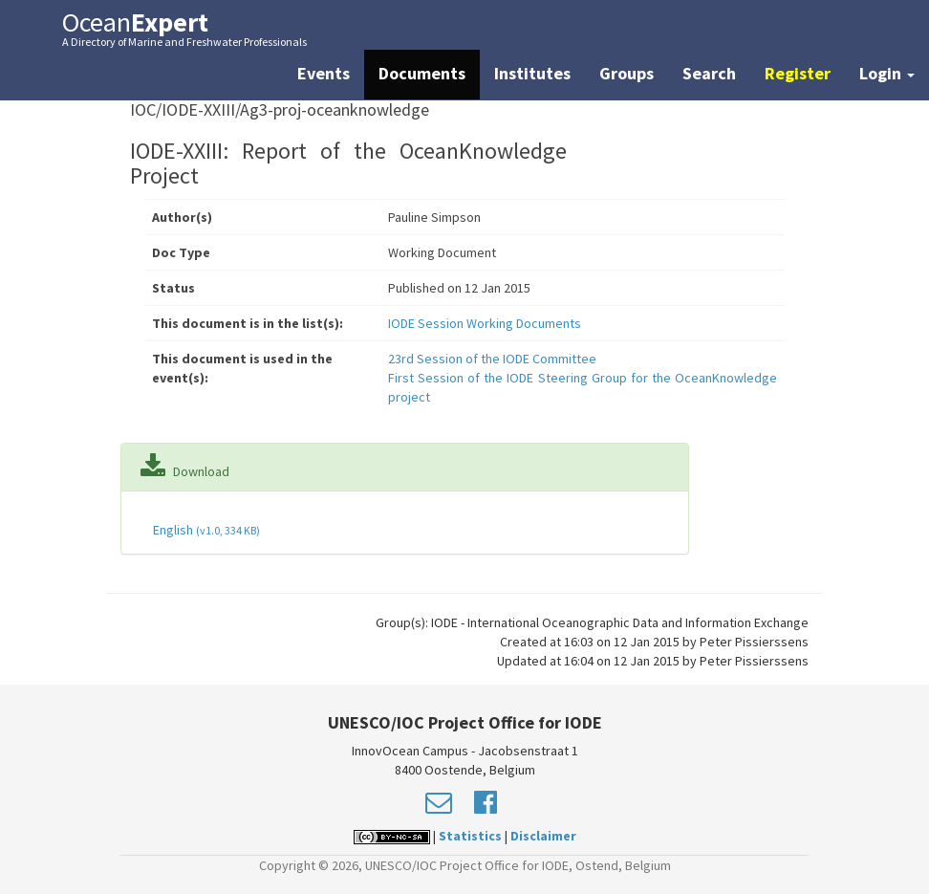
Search (709, 73)
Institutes (532, 73)
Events (323, 73)
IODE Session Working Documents (484, 323)
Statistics (470, 835)
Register (798, 73)
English (205, 529)
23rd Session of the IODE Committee (492, 358)
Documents (421, 73)
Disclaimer (543, 835)
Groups (626, 73)
